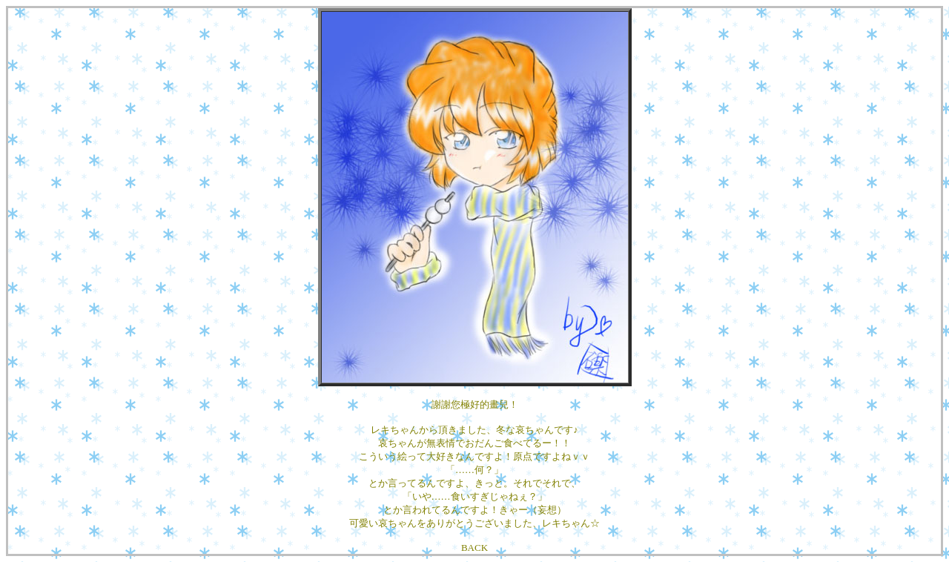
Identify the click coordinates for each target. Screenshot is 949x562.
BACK (474, 547)
